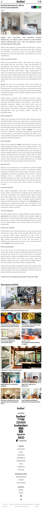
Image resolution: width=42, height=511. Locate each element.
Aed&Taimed (21, 455)
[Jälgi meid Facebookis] (21, 500)
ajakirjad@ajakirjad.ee (28, 504)
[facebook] (32, 7)
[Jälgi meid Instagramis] (21, 496)
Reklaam (21, 490)
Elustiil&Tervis (21, 466)
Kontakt (21, 492)
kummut (12, 100)
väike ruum (31, 277)
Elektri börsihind (21, 482)
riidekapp (29, 129)
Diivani (3, 84)
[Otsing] (38, 2)
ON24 (36, 277)
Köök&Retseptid (21, 460)
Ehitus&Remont (21, 458)
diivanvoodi (4, 216)
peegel (19, 144)
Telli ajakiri (21, 479)
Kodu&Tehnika (21, 449)
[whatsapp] (37, 7)
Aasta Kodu (21, 469)
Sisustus (21, 452)
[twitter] (35, 7)
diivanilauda (33, 201)
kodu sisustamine (22, 277)
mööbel (14, 277)
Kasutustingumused (21, 476)
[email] (40, 7)
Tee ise (21, 463)
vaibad (7, 243)
